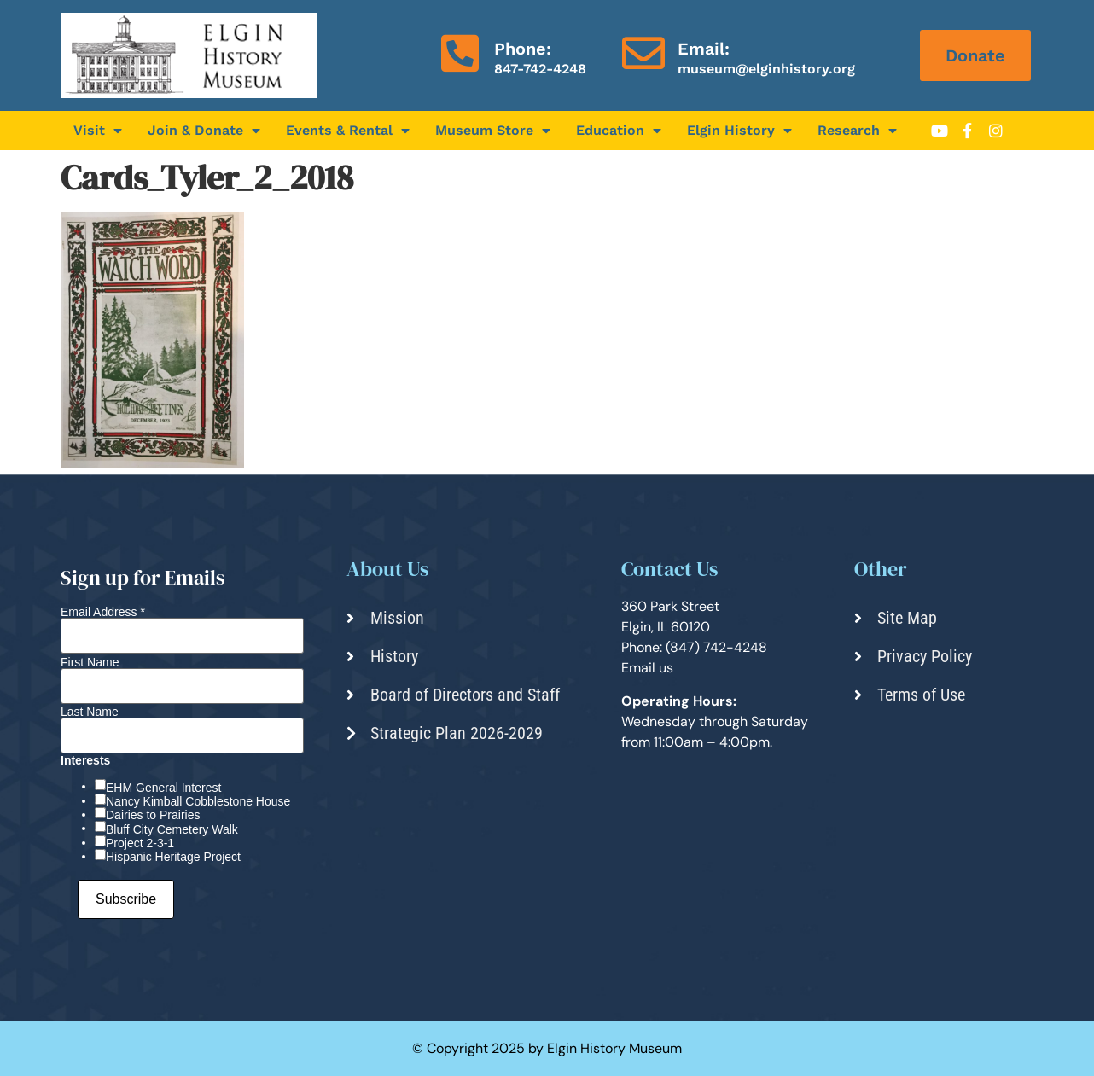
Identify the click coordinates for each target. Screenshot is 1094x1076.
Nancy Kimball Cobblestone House (198, 801)
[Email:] (643, 53)
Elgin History (739, 130)
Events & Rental (348, 130)
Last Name (90, 712)
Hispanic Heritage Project (173, 857)
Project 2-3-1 (140, 843)
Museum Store (492, 130)
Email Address (103, 612)
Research (857, 130)
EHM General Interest (163, 788)
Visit (97, 130)
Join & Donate (204, 130)
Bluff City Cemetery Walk (172, 829)
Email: (704, 48)
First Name (90, 662)
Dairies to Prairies (153, 815)
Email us (647, 668)
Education (618, 130)
